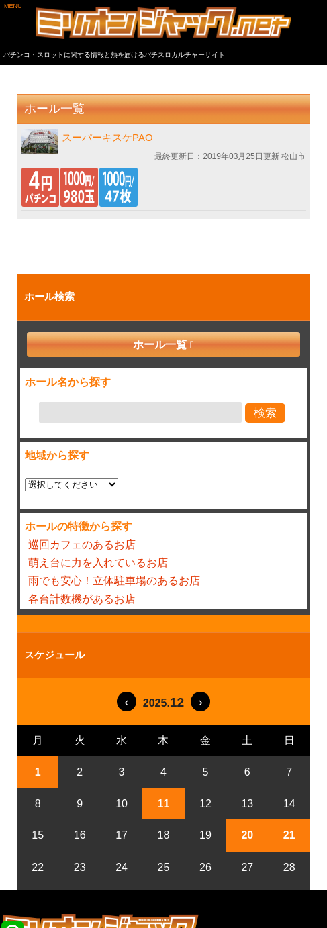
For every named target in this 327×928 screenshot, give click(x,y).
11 (164, 803)
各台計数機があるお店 (82, 599)
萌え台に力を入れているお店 (98, 562)
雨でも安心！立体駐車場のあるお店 (114, 580)
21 (289, 835)
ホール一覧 (160, 344)
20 (247, 835)
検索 (265, 413)
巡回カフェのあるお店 (82, 544)
